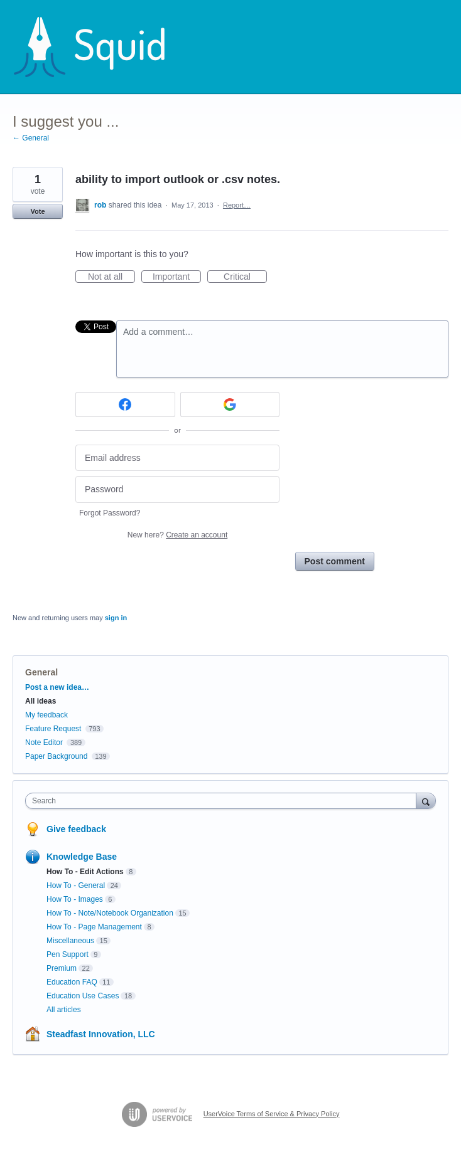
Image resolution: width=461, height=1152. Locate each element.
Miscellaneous (70, 940)
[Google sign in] (230, 404)
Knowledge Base (81, 857)
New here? (177, 535)
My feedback (46, 715)
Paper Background (56, 756)
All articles (63, 1009)
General (41, 672)
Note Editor (44, 742)
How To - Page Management (94, 926)
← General (31, 138)
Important (177, 277)
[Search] (426, 800)
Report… (237, 205)
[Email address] (177, 458)
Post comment (335, 561)
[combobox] (223, 800)
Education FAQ (71, 982)
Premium (61, 968)
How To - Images (74, 899)
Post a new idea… (57, 687)
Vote (37, 211)
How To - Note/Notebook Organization (109, 913)
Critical (245, 277)
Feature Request (53, 728)
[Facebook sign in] (125, 404)
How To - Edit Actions (85, 871)
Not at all (111, 277)
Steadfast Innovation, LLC (100, 1034)
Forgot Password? (109, 513)
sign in (116, 617)
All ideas (40, 701)
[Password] (177, 489)
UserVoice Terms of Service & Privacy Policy (271, 1114)
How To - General (75, 885)
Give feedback (76, 829)
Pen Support (67, 954)
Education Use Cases (82, 995)
